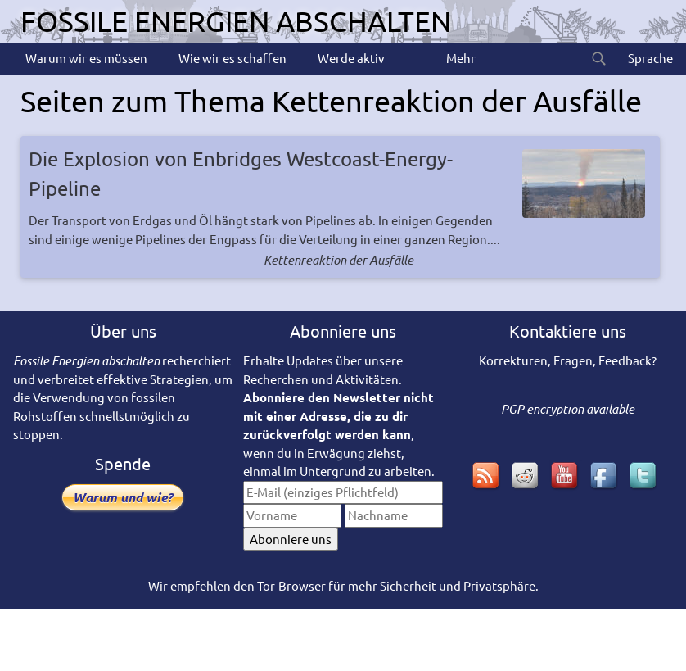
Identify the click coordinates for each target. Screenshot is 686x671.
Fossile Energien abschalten (235, 21)
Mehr (460, 58)
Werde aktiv (350, 58)
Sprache (649, 58)
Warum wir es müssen (85, 58)
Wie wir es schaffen (231, 58)
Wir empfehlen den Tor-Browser (237, 585)
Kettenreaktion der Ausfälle (338, 260)
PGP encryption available (567, 409)
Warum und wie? (123, 497)
